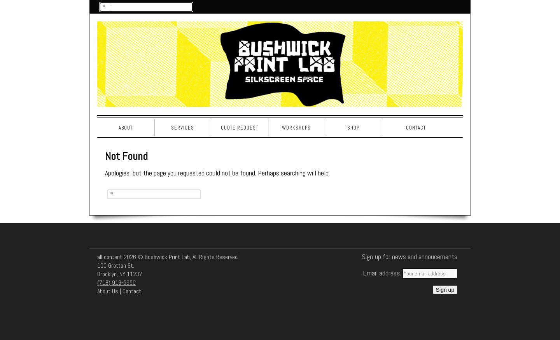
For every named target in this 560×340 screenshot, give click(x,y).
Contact (416, 127)
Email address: (382, 272)
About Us (107, 291)
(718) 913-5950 (116, 283)
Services (182, 127)
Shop (353, 127)
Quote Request (239, 127)
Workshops (296, 127)
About (126, 127)
